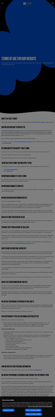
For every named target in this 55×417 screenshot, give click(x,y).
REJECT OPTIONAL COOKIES (33, 410)
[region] (27, 406)
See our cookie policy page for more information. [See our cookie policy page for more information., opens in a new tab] (40, 406)
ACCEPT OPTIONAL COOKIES (33, 414)
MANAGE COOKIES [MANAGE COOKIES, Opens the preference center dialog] (8, 410)
